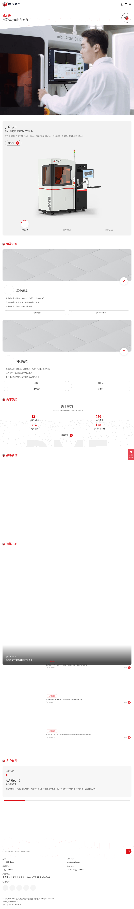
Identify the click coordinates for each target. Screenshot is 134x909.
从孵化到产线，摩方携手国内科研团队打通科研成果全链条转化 (67, 679)
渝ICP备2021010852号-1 (12, 905)
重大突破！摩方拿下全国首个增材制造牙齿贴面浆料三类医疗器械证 (68, 754)
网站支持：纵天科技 (10, 902)
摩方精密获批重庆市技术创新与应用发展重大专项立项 (64, 717)
